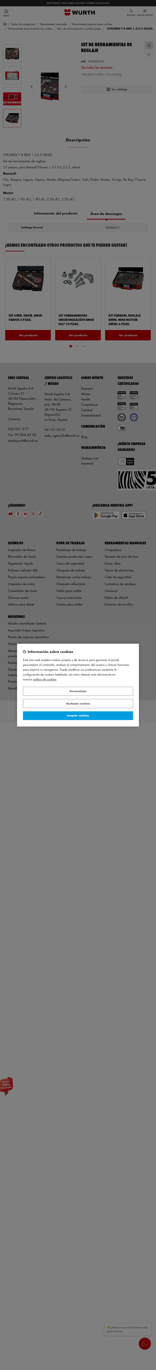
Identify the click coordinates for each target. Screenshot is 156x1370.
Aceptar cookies (78, 715)
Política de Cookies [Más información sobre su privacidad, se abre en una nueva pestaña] (44, 679)
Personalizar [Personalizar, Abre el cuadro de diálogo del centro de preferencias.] (78, 691)
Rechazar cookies (78, 703)
